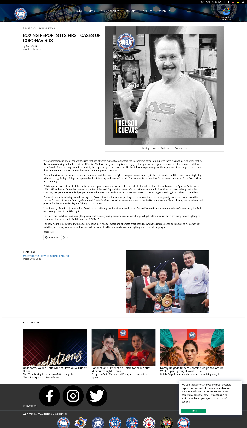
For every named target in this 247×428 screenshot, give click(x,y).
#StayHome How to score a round (46, 256)
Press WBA (31, 46)
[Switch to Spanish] (238, 1)
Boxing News (30, 27)
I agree (194, 410)
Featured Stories (46, 27)
